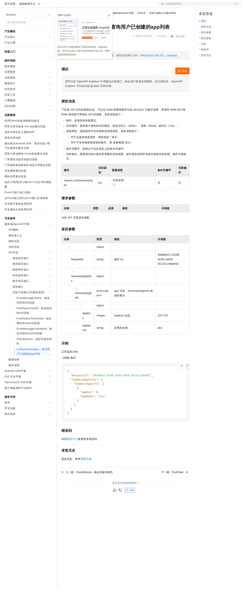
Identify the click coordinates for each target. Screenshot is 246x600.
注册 (221, 6)
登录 (235, 6)
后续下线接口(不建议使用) (162, 25)
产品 (49, 6)
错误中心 (72, 453)
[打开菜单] (6, 6)
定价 (82, 6)
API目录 (141, 25)
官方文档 (10, 15)
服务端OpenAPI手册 (123, 25)
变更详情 (86, 473)
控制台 (212, 6)
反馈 (130, 504)
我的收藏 (180, 48)
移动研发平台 (27, 15)
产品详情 (161, 48)
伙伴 (102, 6)
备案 (203, 6)
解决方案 (61, 6)
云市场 (92, 6)
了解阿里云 (125, 6)
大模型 (39, 6)
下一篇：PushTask (174, 486)
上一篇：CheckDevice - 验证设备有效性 (87, 486)
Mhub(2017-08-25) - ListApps (159, 67)
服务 (111, 6)
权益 (72, 6)
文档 (195, 6)
